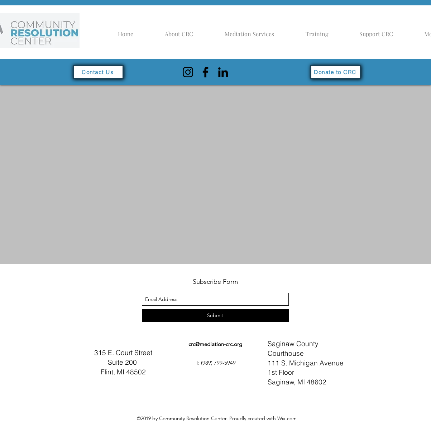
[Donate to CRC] (335, 72)
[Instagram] (188, 72)
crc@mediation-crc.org (215, 344)
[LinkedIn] (223, 72)
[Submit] (215, 315)
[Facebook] (205, 72)
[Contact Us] (98, 72)
